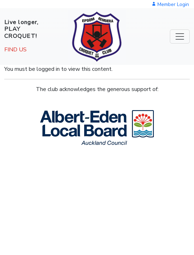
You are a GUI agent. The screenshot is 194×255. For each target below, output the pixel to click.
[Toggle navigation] (180, 36)
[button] (97, 127)
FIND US (15, 49)
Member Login (170, 4)
